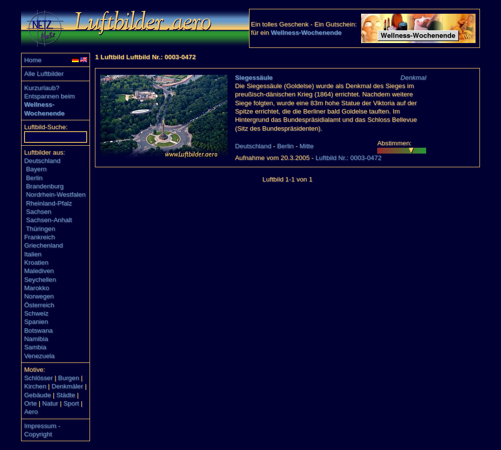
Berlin (34, 177)
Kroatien (36, 262)
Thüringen (40, 228)
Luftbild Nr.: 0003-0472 (349, 157)
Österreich (39, 305)
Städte (65, 395)
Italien (33, 254)
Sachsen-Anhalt (49, 220)
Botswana (38, 330)
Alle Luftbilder (44, 73)
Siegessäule (254, 77)
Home (33, 60)
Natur (50, 403)
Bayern (36, 169)
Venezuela (39, 356)
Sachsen (38, 211)
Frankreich (39, 237)
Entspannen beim (49, 96)
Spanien (36, 321)
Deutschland (42, 160)
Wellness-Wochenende (306, 32)
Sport (71, 403)
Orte (30, 403)
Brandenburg (45, 186)
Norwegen (39, 296)
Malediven (39, 270)
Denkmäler (67, 386)
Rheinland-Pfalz (49, 203)
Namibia (36, 338)
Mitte (306, 146)
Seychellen (40, 279)
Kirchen (35, 386)
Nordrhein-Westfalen (56, 194)
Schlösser (38, 378)
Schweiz (36, 313)
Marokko (36, 288)
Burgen (68, 378)
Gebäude (37, 395)
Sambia (35, 347)
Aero (31, 411)
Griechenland (43, 245)
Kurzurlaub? (41, 87)
